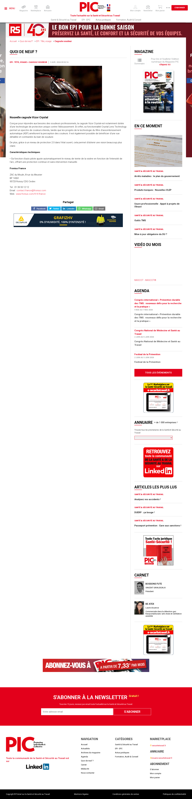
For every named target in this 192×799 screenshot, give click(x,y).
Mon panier (155, 777)
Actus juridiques (103, 20)
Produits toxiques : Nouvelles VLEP (152, 190)
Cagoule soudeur (63, 41)
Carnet (84, 765)
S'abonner (179, 8)
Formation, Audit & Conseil (128, 20)
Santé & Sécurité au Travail (63, 20)
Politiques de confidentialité (174, 794)
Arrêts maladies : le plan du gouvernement (157, 176)
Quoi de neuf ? (26, 41)
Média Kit (85, 769)
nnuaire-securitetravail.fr (161, 758)
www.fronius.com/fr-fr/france (31, 194)
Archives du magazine (90, 752)
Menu (9, 8)
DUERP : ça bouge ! (144, 512)
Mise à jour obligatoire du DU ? (150, 234)
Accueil (13, 41)
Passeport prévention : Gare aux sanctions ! (157, 525)
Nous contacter (87, 773)
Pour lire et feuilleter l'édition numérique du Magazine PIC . (165, 62)
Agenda (84, 757)
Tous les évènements (158, 372)
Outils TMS (140, 220)
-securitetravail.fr (158, 745)
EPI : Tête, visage (43, 41)
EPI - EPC (86, 20)
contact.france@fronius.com (31, 190)
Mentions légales (81, 794)
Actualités (85, 748)
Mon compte (155, 773)
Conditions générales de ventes (125, 794)
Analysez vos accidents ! (147, 499)
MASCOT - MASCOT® (145, 280)
